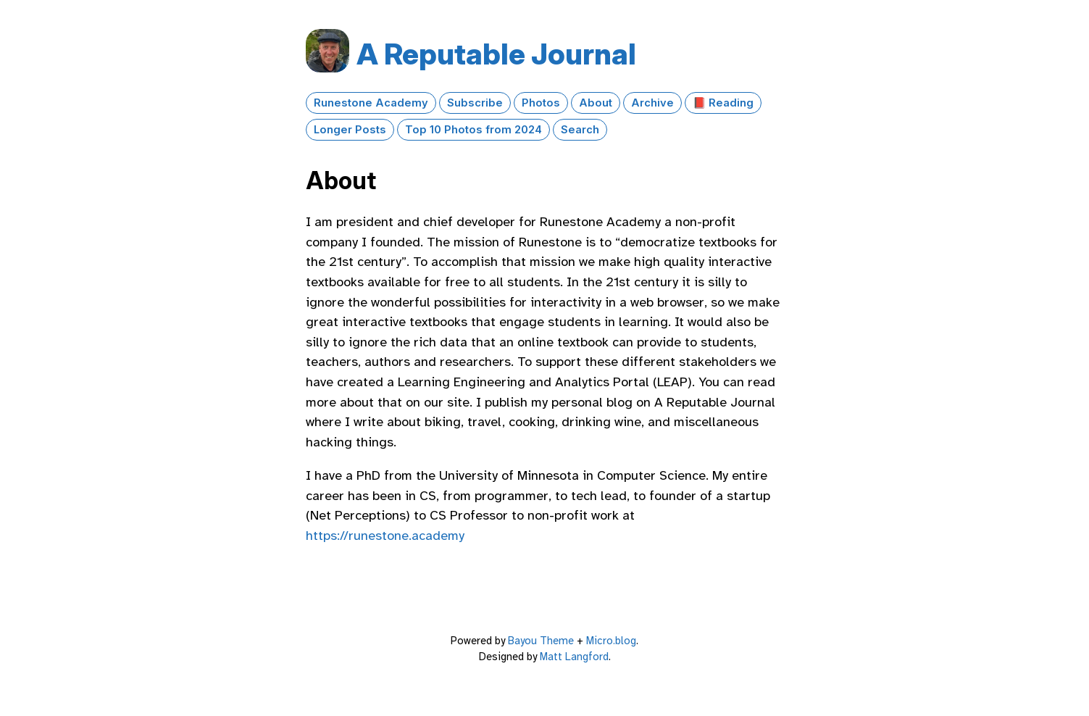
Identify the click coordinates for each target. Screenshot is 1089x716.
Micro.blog (611, 640)
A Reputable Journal (496, 54)
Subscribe (475, 102)
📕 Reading (723, 102)
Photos (541, 102)
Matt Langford (574, 656)
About (595, 102)
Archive (652, 102)
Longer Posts (350, 129)
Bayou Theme (541, 640)
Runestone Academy (371, 102)
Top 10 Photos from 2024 (473, 129)
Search (580, 129)
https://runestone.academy (385, 536)
